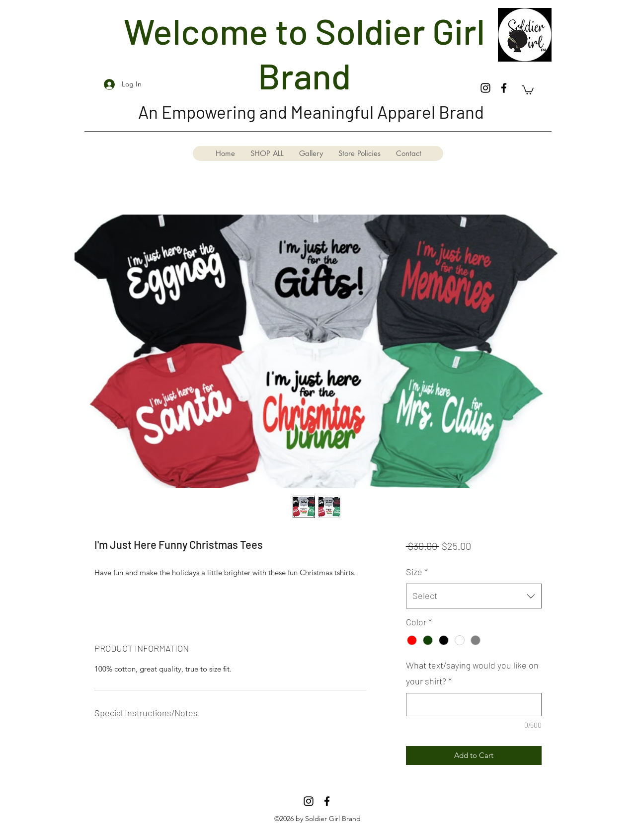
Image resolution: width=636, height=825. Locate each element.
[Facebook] (503, 87)
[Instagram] (485, 87)
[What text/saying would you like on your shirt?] (473, 704)
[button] (528, 89)
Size (417, 571)
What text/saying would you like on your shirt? (472, 673)
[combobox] (474, 596)
